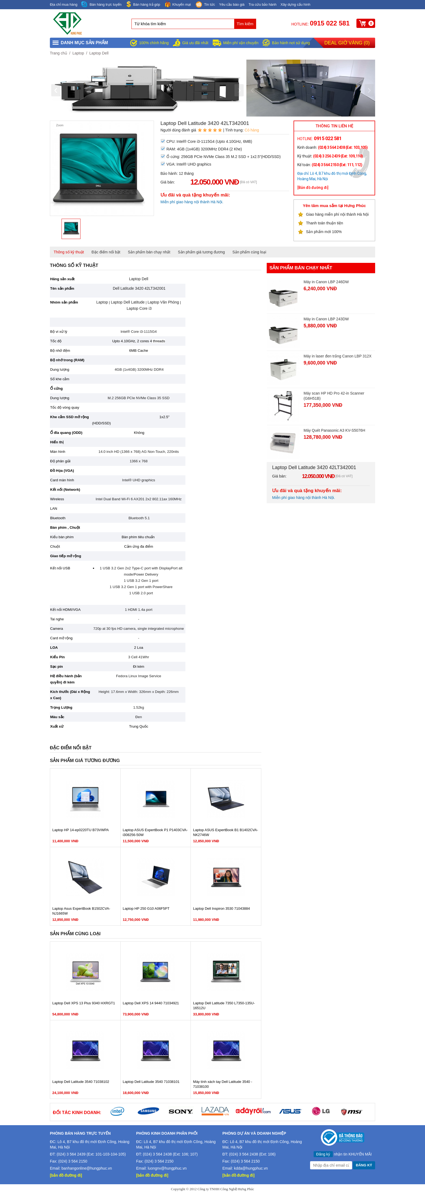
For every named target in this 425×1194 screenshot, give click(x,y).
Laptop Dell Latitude (128, 302)
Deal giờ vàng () (347, 43)
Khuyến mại (177, 4)
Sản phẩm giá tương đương (201, 252)
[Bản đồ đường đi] (313, 187)
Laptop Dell (98, 53)
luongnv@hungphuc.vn (167, 1168)
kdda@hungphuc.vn (251, 1168)
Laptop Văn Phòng (163, 302)
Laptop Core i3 (139, 308)
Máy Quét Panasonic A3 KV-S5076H (334, 430)
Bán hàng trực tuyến (101, 4)
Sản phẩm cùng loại (249, 252)
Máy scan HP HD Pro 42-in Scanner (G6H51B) (334, 396)
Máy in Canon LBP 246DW (326, 282)
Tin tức (205, 5)
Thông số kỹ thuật (69, 252)
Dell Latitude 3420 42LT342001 (138, 288)
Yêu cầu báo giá (231, 4)
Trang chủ (58, 53)
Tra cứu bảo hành (262, 4)
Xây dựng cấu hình (295, 4)
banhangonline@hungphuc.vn (87, 1168)
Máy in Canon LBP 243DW (326, 319)
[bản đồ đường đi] (66, 1175)
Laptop (78, 53)
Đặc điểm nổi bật (106, 252)
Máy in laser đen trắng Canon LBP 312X (338, 356)
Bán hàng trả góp (142, 4)
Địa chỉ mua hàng (63, 4)
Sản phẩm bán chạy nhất (149, 252)
